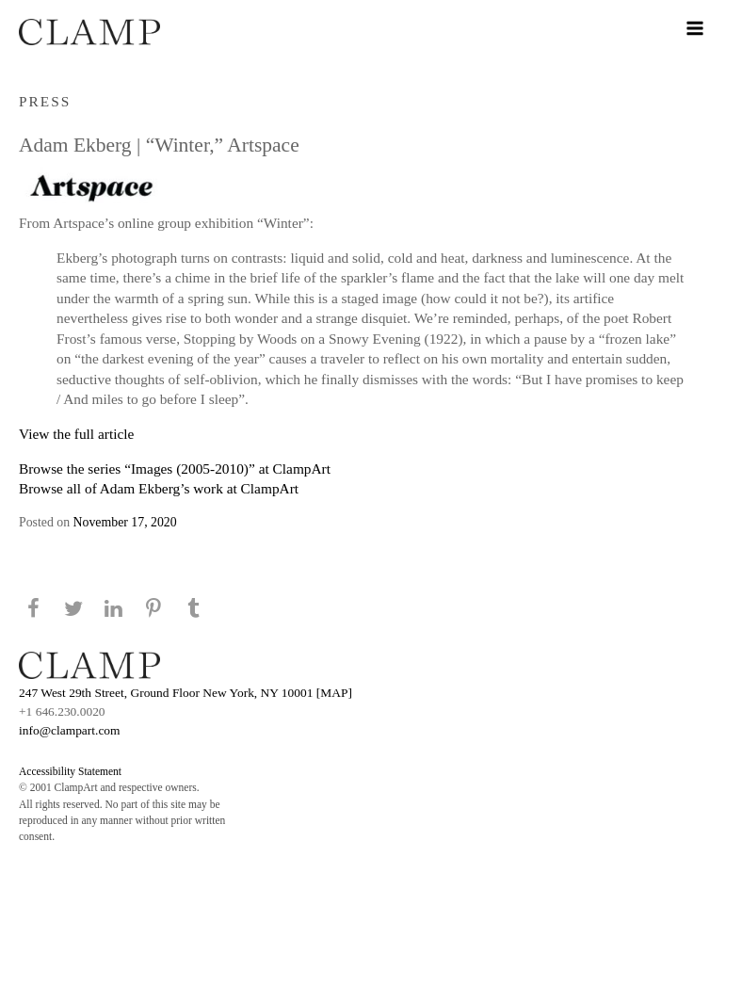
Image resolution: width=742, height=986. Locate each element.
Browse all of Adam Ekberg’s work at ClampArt (158, 488)
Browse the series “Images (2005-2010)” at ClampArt (175, 469)
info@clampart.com (70, 730)
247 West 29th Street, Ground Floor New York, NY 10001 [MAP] (185, 693)
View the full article (76, 434)
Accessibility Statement (70, 771)
